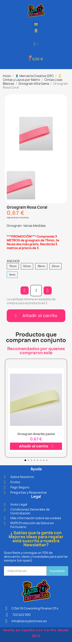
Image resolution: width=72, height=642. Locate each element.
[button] (36, 30)
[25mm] (55, 266)
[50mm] (27, 266)
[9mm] (12, 274)
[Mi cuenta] (36, 44)
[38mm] (41, 266)
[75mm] (13, 266)
